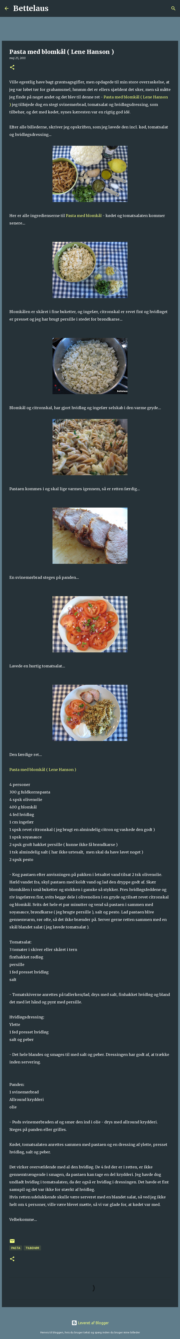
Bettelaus (31, 8)
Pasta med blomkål (84, 215)
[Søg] (55, 8)
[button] (12, 67)
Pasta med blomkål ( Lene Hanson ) (42, 769)
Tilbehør (32, 1247)
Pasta (15, 1247)
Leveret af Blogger (90, 1323)
